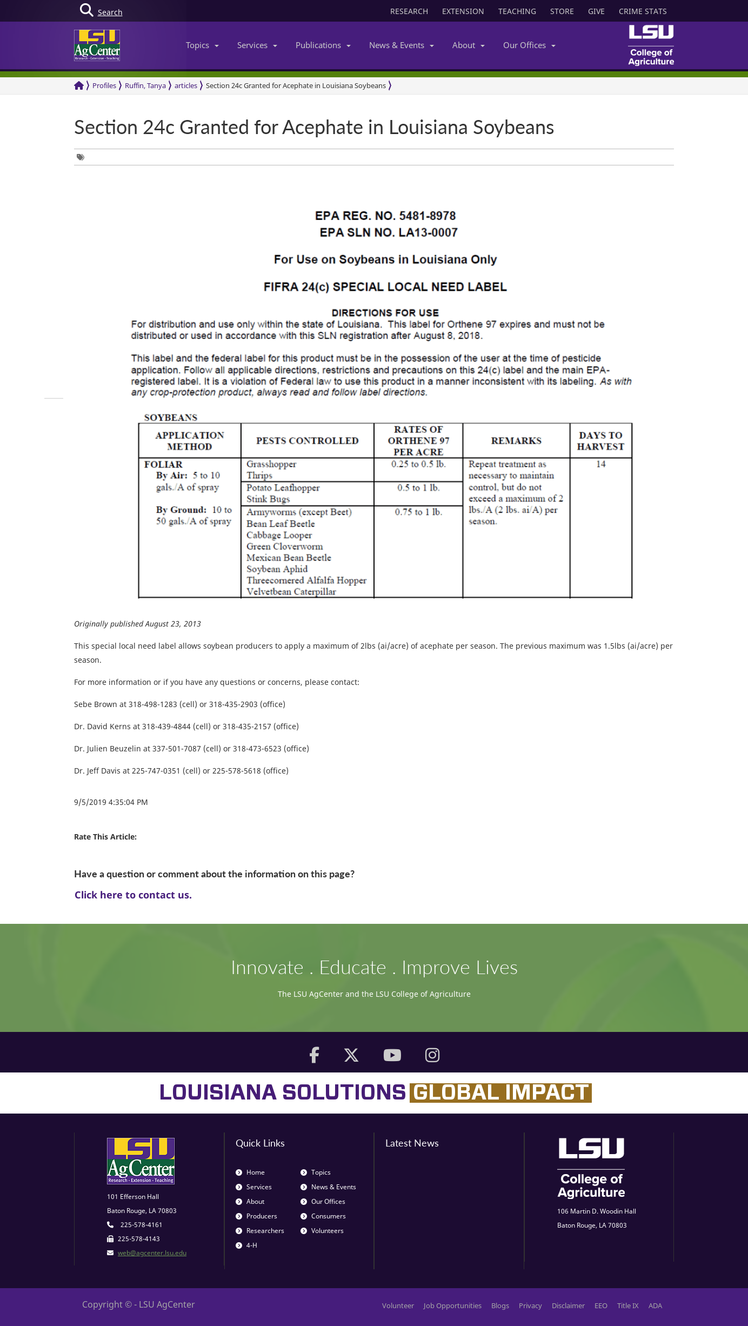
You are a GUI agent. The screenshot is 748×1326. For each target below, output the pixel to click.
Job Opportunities (453, 1305)
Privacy (530, 1305)
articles (186, 85)
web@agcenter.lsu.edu (152, 1252)
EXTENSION (463, 11)
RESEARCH (409, 11)
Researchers (260, 1230)
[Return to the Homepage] (79, 85)
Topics (202, 44)
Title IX (628, 1305)
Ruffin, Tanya (145, 85)
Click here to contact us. (133, 894)
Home (250, 1172)
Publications (323, 44)
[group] (83, 157)
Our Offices (529, 44)
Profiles (104, 85)
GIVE (596, 11)
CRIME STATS (643, 11)
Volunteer (398, 1305)
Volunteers (322, 1230)
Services (257, 44)
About (468, 44)
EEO (601, 1305)
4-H (246, 1245)
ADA (655, 1305)
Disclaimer (568, 1305)
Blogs (500, 1305)
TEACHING (517, 11)
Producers (256, 1216)
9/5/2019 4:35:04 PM (111, 802)
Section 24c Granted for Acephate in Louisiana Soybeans (296, 85)
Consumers (323, 1216)
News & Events (401, 44)
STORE (562, 11)
